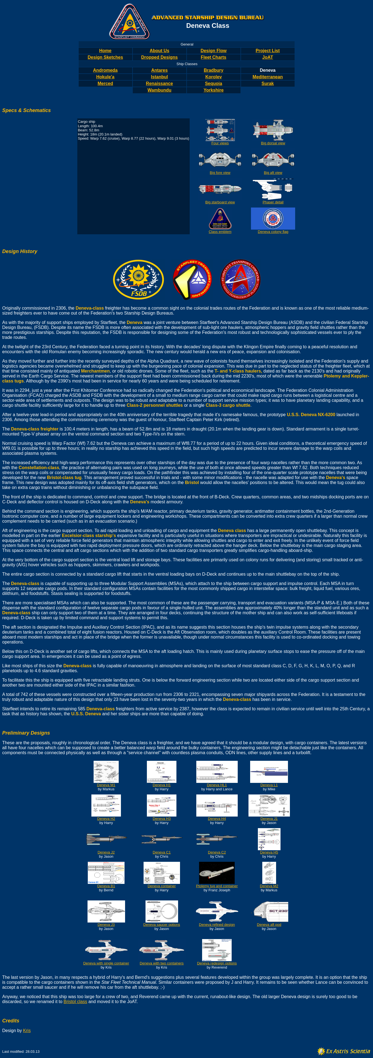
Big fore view (220, 173)
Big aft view (273, 173)
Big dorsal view (273, 143)
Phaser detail (273, 202)
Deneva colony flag (273, 232)
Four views (220, 143)
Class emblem (220, 232)
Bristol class (75, 1001)
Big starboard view (220, 202)
